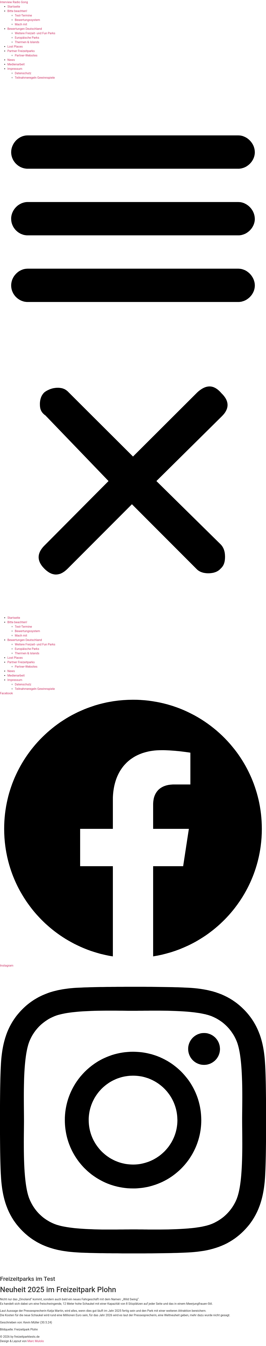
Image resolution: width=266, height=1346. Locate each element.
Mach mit (21, 24)
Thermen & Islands (27, 42)
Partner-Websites (26, 55)
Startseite (13, 6)
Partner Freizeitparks (21, 51)
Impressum (14, 69)
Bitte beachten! (17, 11)
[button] (133, 348)
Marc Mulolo (35, 1341)
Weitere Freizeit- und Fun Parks (35, 33)
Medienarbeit (16, 64)
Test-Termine (23, 15)
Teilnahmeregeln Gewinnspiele (35, 77)
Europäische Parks (27, 37)
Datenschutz (23, 73)
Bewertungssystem (27, 20)
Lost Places (15, 46)
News (11, 60)
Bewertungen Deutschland (24, 29)
